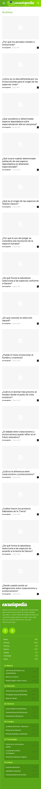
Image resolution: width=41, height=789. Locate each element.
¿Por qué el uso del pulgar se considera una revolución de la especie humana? (17, 241)
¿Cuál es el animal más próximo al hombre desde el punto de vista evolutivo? (19, 395)
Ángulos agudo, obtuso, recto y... (17, 680)
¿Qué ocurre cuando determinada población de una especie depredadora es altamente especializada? (19, 162)
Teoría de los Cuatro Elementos (16, 691)
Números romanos (12, 677)
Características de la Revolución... (17, 712)
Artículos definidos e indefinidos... (17, 734)
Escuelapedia (6, 47)
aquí (13, 622)
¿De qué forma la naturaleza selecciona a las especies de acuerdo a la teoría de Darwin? (17, 548)
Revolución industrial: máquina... (17, 757)
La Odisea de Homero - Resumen (17, 726)
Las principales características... (16, 709)
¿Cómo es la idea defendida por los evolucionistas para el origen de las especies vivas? (20, 82)
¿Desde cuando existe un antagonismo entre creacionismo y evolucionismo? (19, 588)
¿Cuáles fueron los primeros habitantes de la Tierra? (16, 510)
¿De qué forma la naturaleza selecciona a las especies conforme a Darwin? (20, 281)
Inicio (3, 9)
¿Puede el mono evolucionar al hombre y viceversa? (17, 356)
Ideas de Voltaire (11, 698)
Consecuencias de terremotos (16, 775)
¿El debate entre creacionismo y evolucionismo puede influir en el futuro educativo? (19, 434)
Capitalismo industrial (13, 771)
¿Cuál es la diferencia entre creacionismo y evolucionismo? (18, 473)
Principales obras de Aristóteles (16, 695)
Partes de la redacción (13, 730)
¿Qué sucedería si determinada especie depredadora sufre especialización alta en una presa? (19, 121)
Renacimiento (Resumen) (14, 716)
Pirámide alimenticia (13, 767)
